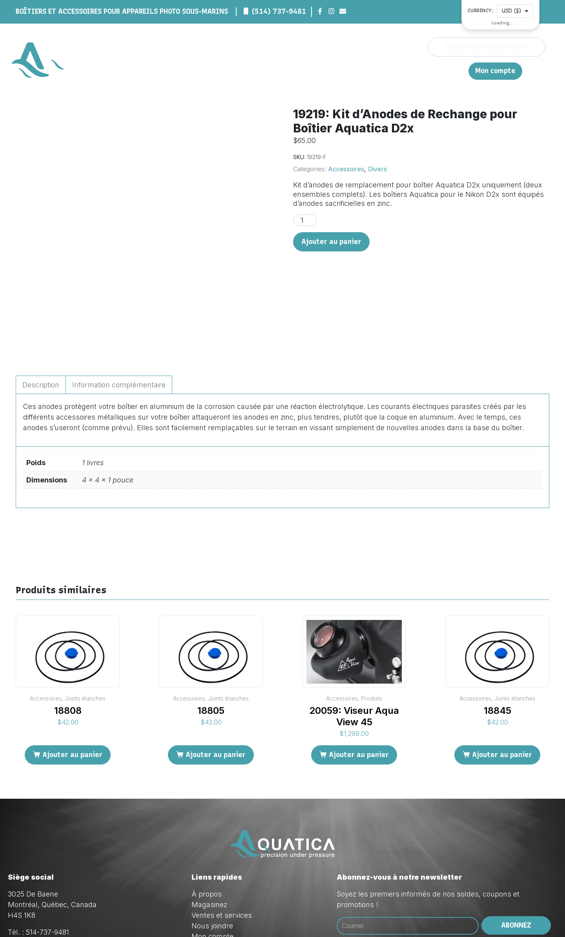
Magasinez (351, 70)
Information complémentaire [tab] (119, 305)
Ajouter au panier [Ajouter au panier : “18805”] (216, 675)
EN (458, 70)
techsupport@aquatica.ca (82, 884)
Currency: (480, 10)
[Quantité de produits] (305, 220)
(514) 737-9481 (279, 11)
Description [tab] (40, 305)
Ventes (387, 70)
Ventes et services (221, 836)
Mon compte (495, 71)
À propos (312, 70)
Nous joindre (427, 70)
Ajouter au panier (331, 241)
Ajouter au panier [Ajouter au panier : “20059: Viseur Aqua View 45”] (359, 675)
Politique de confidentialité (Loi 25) (246, 868)
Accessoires (346, 169)
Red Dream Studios (236, 917)
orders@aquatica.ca (73, 874)
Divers (377, 169)
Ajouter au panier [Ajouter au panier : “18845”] (502, 675)
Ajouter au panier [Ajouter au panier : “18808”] (72, 675)
